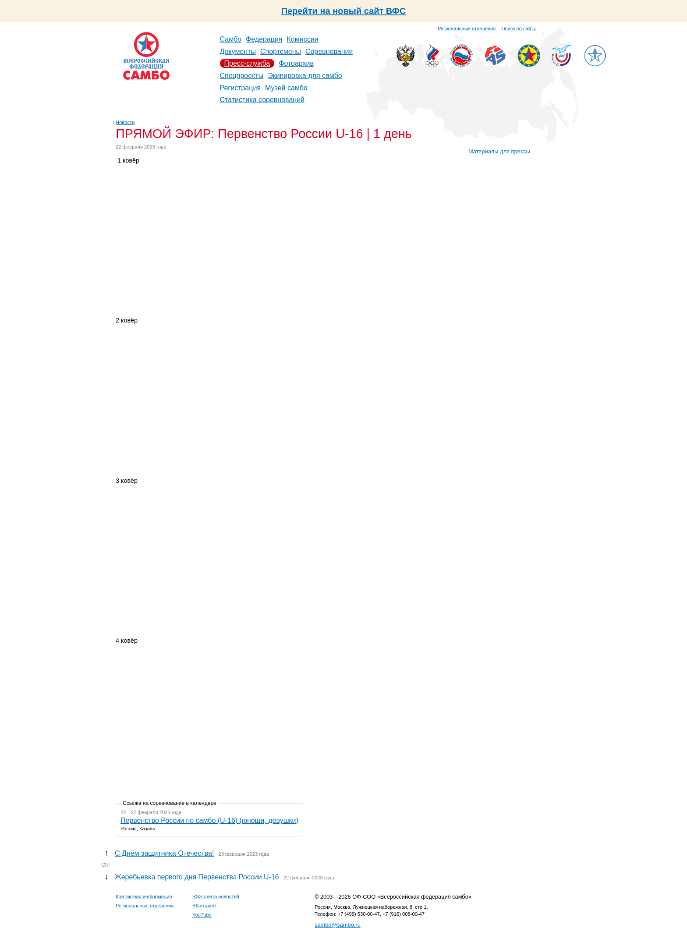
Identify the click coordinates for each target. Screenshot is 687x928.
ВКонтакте (204, 905)
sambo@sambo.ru (338, 924)
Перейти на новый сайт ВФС (343, 11)
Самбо (231, 39)
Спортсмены (280, 51)
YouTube (202, 914)
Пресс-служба (247, 63)
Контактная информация (144, 896)
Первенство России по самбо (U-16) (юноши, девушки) (209, 820)
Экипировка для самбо (305, 75)
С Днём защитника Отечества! (164, 853)
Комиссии (303, 39)
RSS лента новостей (215, 896)
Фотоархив (296, 63)
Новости (125, 122)
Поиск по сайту (519, 28)
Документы (238, 51)
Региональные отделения (467, 28)
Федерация (264, 39)
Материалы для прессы (499, 151)
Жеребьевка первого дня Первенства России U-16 (197, 877)
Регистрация (240, 88)
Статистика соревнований (262, 99)
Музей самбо (286, 88)
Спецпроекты (242, 75)
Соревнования (329, 51)
